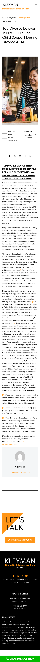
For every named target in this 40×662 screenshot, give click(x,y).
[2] (33, 301)
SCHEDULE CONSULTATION (20, 540)
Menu (36, 4)
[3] (14, 323)
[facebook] (14, 576)
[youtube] (26, 576)
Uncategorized (24, 17)
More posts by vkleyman (21, 472)
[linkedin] (18, 576)
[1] (20, 270)
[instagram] (22, 576)
